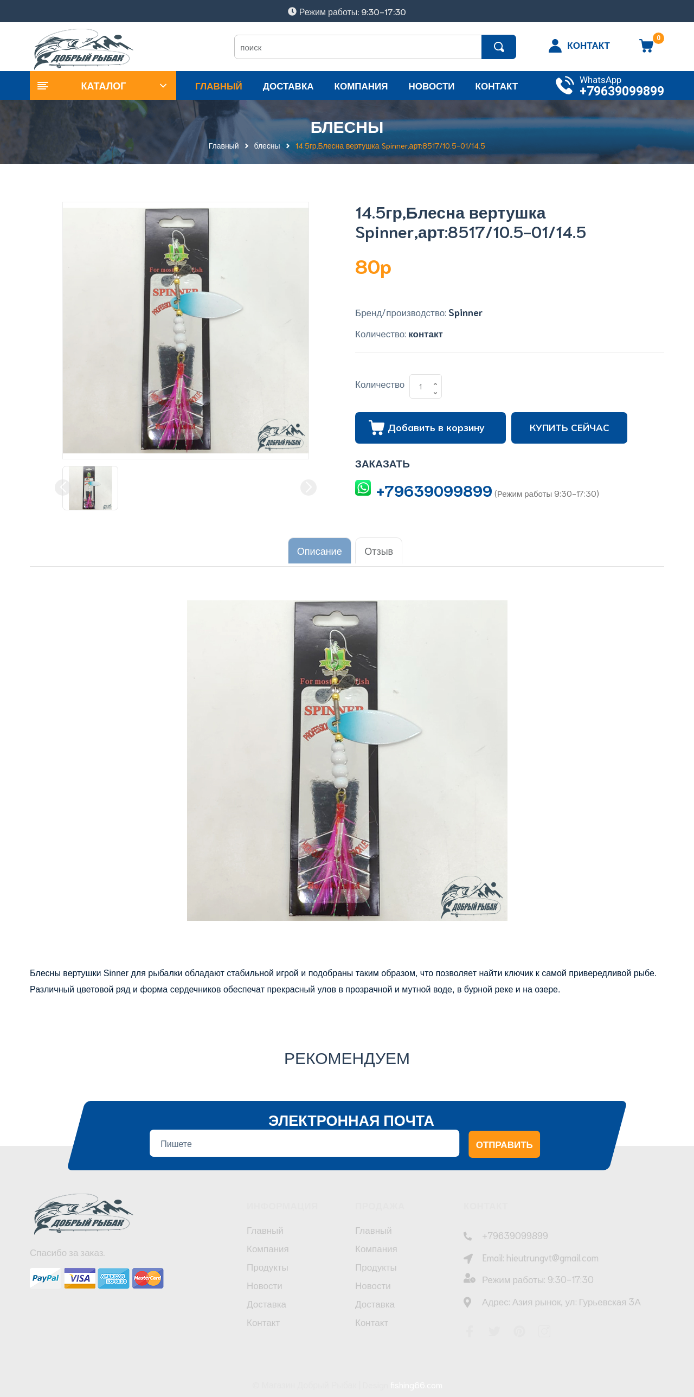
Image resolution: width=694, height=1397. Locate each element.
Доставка (266, 1305)
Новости (264, 1286)
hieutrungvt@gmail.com (552, 1253)
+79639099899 (622, 91)
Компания (268, 1249)
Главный (265, 1231)
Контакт (263, 1323)
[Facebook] (469, 1328)
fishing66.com (416, 1381)
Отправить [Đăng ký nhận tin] (504, 1140)
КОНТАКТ (588, 44)
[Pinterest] (519, 1328)
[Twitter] (494, 1328)
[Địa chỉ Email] (304, 1139)
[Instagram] (544, 1328)
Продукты (267, 1268)
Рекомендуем (347, 1052)
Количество (379, 383)
